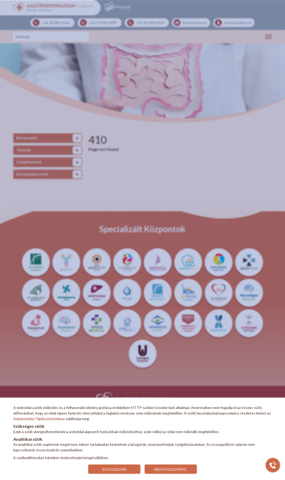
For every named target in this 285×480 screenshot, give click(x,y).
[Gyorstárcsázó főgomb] (273, 465)
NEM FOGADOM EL (171, 469)
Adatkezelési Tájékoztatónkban (39, 418)
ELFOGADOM (114, 469)
